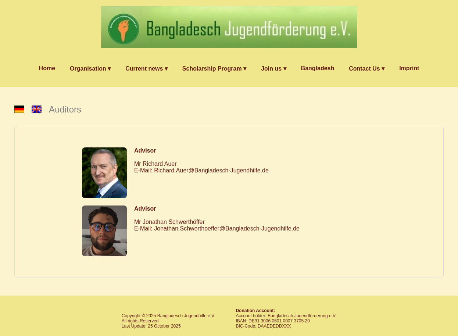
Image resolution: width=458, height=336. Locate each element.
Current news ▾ (146, 68)
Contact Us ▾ (366, 68)
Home (47, 68)
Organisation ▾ (90, 68)
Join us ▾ (273, 68)
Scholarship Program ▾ (214, 68)
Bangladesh (317, 68)
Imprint (409, 68)
